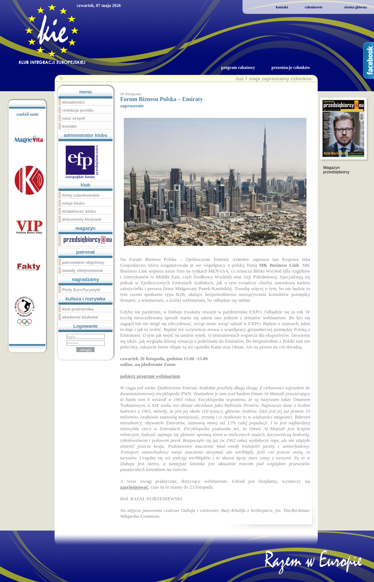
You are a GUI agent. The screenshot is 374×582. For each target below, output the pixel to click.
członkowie (313, 7)
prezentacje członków (290, 67)
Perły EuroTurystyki (81, 290)
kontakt (282, 7)
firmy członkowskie (81, 195)
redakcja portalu (78, 110)
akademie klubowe (80, 317)
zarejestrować (134, 487)
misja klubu (73, 203)
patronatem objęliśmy (83, 262)
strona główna (355, 7)
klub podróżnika (78, 309)
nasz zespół (73, 118)
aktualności (73, 102)
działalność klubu (79, 211)
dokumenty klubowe (82, 219)
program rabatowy (238, 67)
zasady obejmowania (82, 270)
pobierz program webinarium (150, 376)
